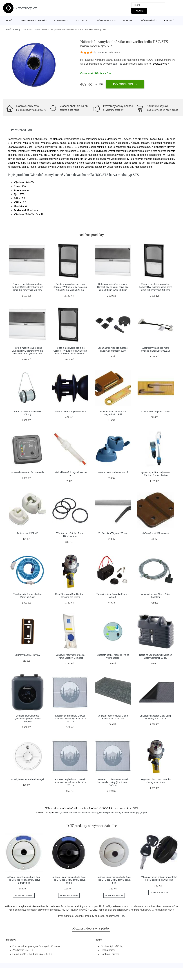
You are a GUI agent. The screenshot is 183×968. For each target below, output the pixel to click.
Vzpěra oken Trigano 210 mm (155, 411)
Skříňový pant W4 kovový (27, 655)
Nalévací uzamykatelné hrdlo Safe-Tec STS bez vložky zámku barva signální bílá (24, 880)
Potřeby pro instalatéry (110, 812)
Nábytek (127, 20)
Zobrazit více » (161, 63)
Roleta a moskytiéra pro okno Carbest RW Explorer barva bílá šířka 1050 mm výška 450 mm (27, 351)
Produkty (16, 29)
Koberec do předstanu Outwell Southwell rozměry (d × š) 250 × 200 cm (70, 782)
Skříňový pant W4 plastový (155, 533)
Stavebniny (60, 20)
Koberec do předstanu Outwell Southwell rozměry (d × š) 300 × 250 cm (70, 719)
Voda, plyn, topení (138, 812)
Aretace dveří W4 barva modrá (113, 472)
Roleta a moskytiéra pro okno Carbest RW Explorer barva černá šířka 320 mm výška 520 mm (70, 287)
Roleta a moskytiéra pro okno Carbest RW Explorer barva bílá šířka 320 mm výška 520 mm (27, 287)
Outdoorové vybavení (32, 20)
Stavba (125, 812)
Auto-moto (82, 20)
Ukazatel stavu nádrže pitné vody (27, 472)
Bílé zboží (169, 20)
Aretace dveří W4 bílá (27, 533)
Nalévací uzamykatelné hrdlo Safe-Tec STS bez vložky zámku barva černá (69, 880)
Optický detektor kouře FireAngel (27, 779)
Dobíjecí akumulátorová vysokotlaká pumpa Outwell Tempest (27, 719)
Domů (9, 20)
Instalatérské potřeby (88, 812)
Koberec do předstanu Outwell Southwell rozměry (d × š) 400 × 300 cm (113, 782)
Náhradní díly (149, 20)
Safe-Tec (117, 63)
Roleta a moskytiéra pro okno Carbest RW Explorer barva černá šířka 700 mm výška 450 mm (155, 287)
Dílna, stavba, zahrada (31, 29)
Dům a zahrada (105, 20)
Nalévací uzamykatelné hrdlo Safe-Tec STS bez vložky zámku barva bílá (114, 880)
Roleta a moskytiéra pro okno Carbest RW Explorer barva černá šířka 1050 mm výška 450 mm (70, 351)
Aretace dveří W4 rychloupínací (70, 411)
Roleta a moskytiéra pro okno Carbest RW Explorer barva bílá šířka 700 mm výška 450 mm (113, 287)
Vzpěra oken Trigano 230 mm (112, 533)
